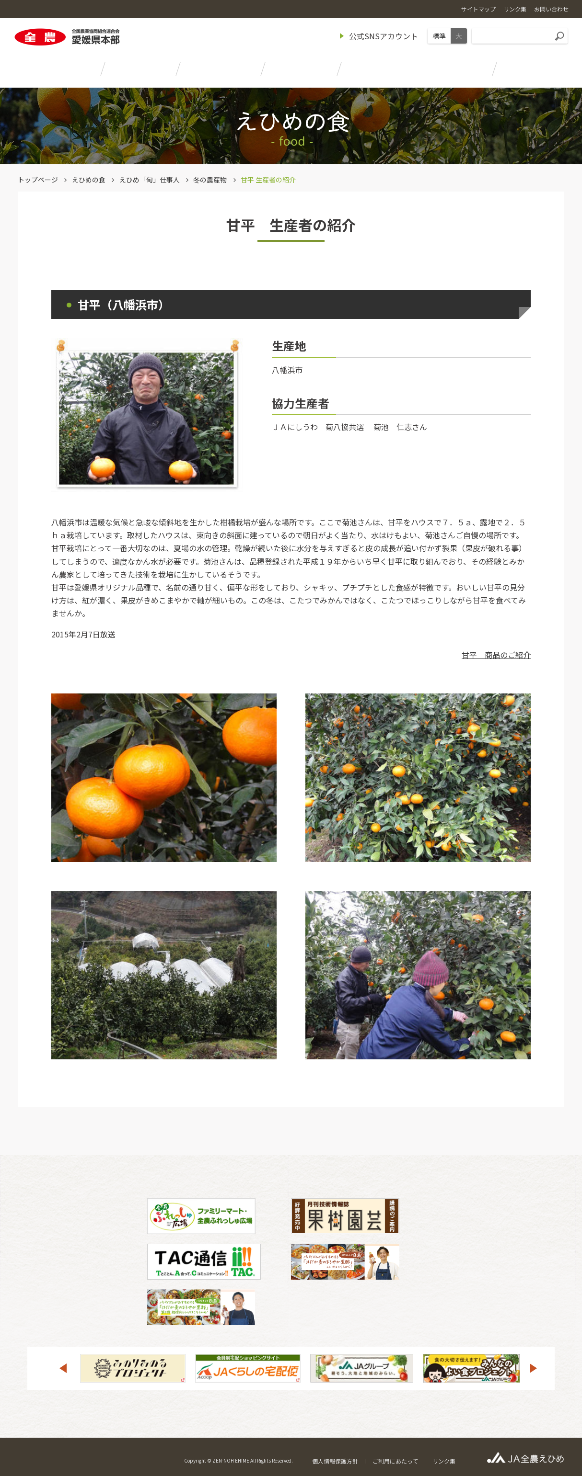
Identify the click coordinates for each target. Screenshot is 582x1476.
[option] (132, 1368)
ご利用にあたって (395, 1461)
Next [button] (533, 1368)
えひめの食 (88, 179)
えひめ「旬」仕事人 (149, 179)
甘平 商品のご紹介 (496, 654)
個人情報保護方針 (335, 1461)
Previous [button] (62, 1368)
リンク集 (443, 1461)
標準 (439, 36)
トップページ (38, 179)
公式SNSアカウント (383, 36)
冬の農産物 (210, 179)
